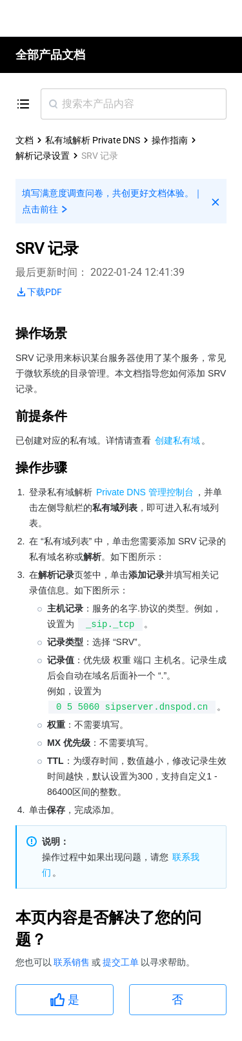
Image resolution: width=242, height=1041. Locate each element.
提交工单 (122, 962)
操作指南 (170, 140)
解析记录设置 (42, 155)
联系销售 (73, 962)
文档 (24, 140)
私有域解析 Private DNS (92, 140)
